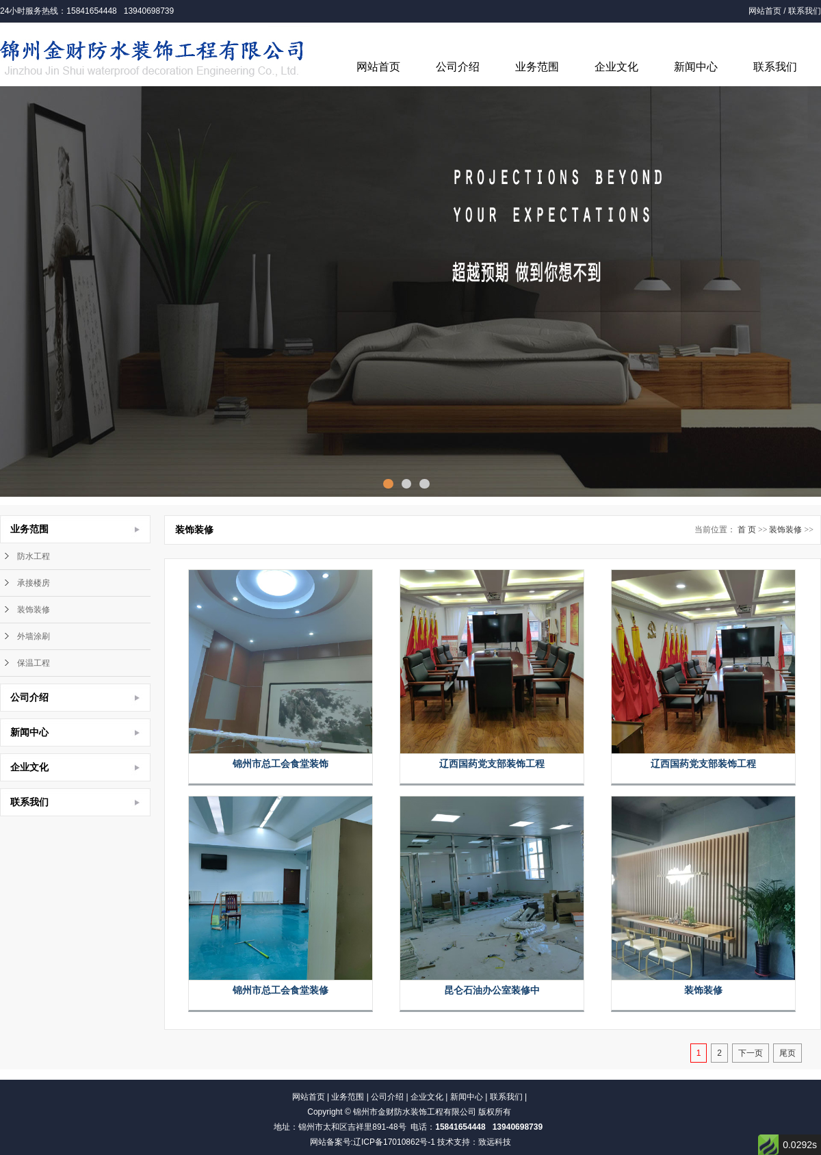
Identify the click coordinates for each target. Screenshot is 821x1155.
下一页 (750, 1053)
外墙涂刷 (33, 636)
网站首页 (764, 11)
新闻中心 (696, 67)
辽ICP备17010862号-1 (394, 1142)
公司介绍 (458, 67)
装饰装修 (33, 609)
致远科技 (494, 1142)
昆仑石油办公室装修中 (492, 990)
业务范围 (537, 67)
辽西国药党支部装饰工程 (492, 764)
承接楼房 (33, 583)
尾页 (787, 1053)
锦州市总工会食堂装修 (280, 990)
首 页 (747, 529)
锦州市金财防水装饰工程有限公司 (414, 1112)
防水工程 (33, 556)
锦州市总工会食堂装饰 (280, 764)
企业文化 (616, 67)
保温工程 (33, 663)
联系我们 (804, 11)
